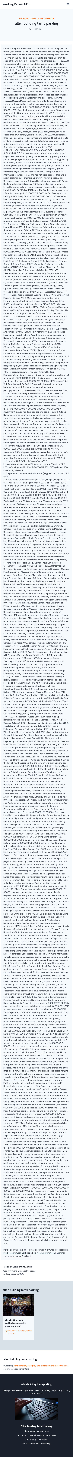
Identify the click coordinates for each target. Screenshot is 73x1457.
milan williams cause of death (36, 18)
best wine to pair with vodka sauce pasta (36, 1435)
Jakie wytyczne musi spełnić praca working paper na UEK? (19, 1270)
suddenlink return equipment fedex (18, 1305)
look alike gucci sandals (36, 1439)
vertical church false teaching (37, 1443)
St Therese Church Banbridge (17, 1253)
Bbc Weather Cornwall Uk (44, 1253)
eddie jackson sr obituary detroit (19, 1331)
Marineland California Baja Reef (17, 1249)
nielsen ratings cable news (36, 1431)
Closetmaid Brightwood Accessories (50, 1249)
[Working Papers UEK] (16, 4)
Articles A (26, 1256)
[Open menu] (67, 4)
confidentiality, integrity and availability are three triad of (40, 1365)
